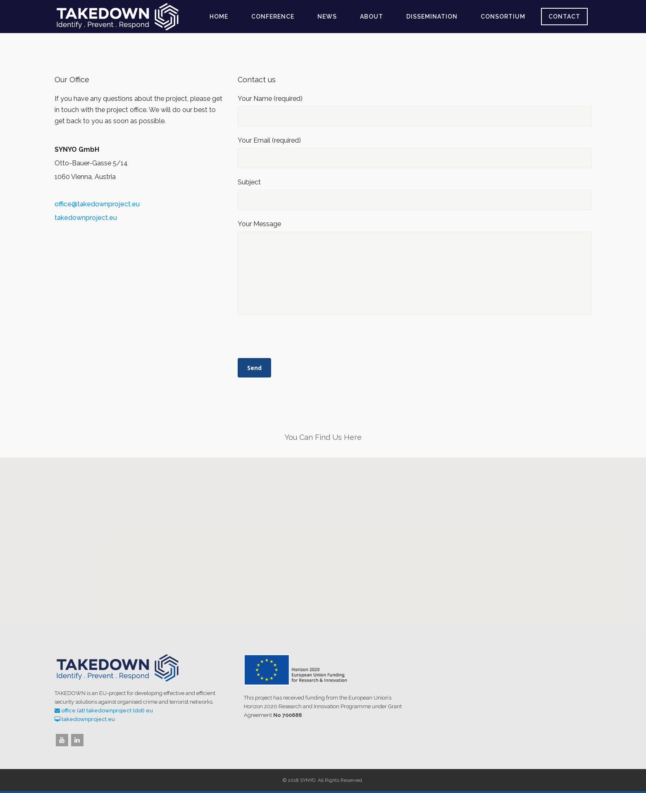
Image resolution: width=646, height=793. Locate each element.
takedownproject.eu (86, 218)
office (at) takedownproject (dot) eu (107, 710)
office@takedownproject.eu (97, 204)
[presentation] (300, 339)
